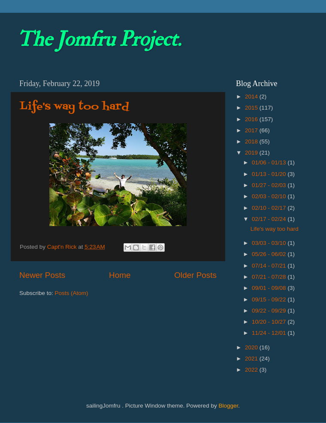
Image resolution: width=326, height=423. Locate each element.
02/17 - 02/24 (269, 219)
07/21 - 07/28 (269, 277)
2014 (252, 96)
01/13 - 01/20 (269, 174)
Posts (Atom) (71, 293)
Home (119, 275)
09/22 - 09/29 (269, 310)
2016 (252, 119)
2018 (252, 141)
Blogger (228, 405)
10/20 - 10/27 (269, 322)
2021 (252, 358)
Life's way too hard (74, 107)
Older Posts (195, 275)
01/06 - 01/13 (269, 162)
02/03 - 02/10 (269, 196)
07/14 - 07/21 (269, 265)
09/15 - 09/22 (269, 299)
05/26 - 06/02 (269, 254)
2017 (252, 130)
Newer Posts (42, 275)
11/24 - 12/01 (269, 333)
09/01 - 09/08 (269, 288)
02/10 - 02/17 (269, 208)
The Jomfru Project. (99, 39)
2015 (252, 107)
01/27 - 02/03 (269, 185)
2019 (252, 152)
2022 (252, 369)
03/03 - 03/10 (269, 243)
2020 (252, 347)
